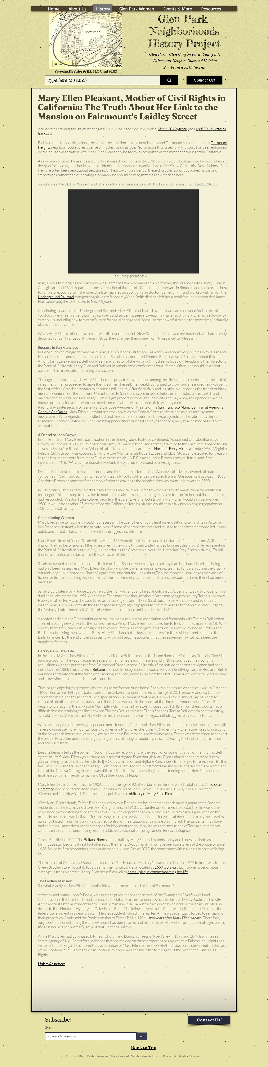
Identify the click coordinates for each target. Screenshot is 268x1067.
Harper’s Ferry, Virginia (172, 448)
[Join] (142, 1036)
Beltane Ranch (95, 839)
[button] (133, 231)
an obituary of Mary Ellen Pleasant (151, 793)
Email (49, 1027)
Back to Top (143, 1047)
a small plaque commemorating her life (158, 871)
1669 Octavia (165, 867)
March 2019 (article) (173, 129)
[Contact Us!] (204, 80)
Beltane (99, 669)
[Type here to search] (100, 80)
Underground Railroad (56, 296)
